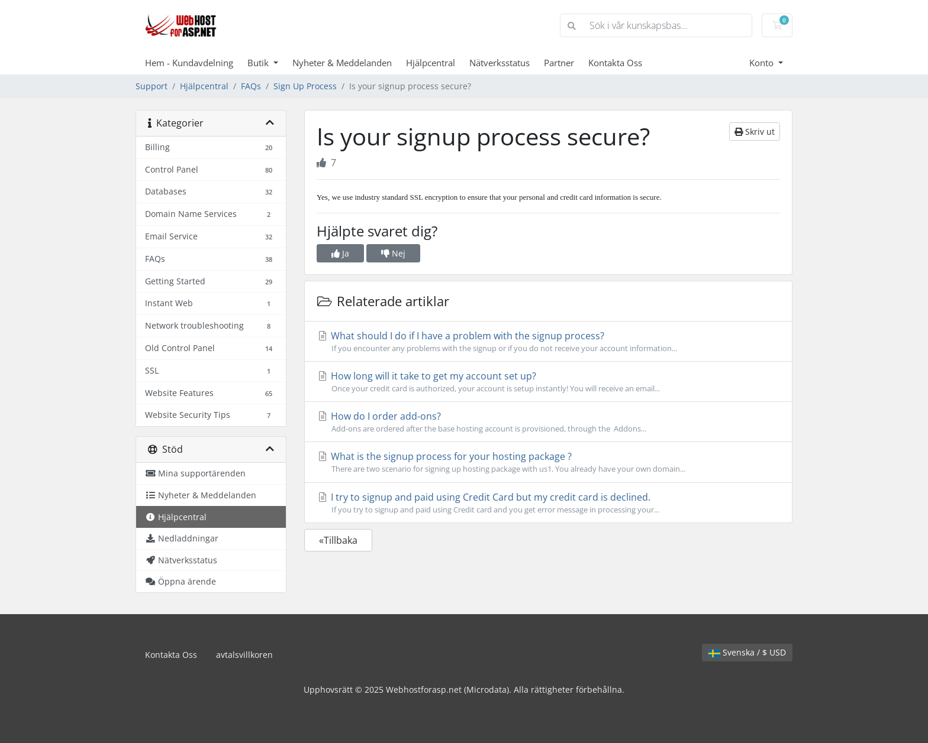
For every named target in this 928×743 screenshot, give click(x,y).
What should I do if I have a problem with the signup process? (548, 341)
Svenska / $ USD (747, 652)
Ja (340, 253)
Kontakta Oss (615, 63)
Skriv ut (754, 131)
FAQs (251, 86)
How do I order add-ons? (548, 422)
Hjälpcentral (430, 63)
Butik (259, 63)
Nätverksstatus (499, 63)
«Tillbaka (338, 540)
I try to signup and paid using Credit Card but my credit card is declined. (548, 503)
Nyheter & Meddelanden (342, 63)
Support (151, 86)
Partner (559, 63)
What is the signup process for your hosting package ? (548, 462)
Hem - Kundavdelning (189, 63)
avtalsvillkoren (244, 654)
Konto (762, 63)
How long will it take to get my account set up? (548, 381)
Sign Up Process (305, 86)
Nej (393, 253)
